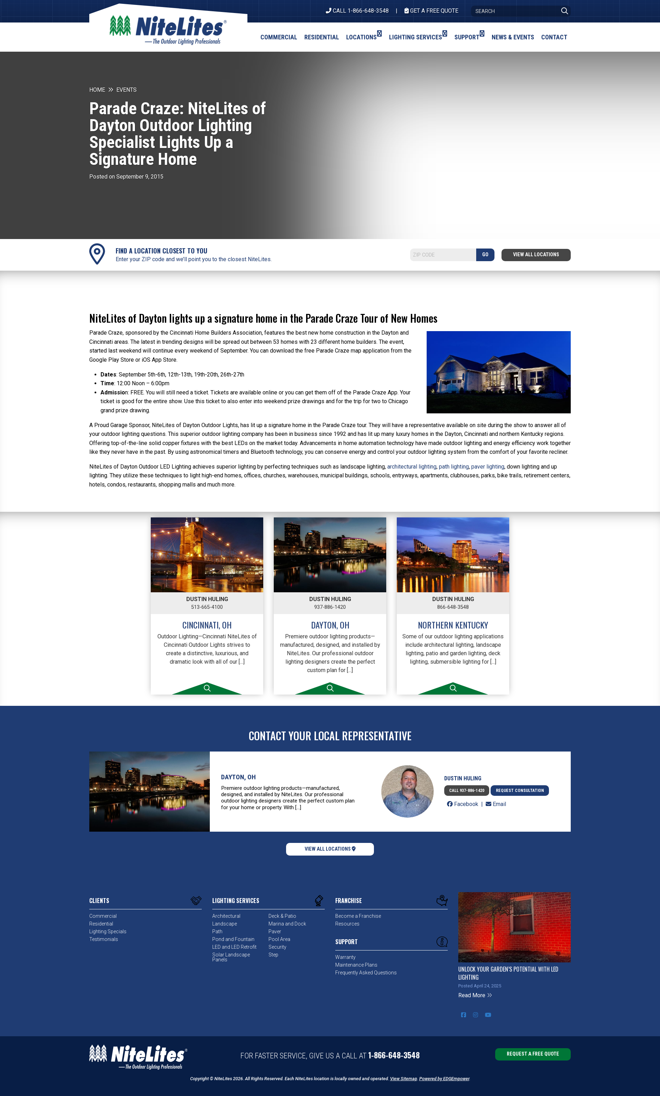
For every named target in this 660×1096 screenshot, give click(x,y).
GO (485, 255)
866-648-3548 (453, 607)
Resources (347, 924)
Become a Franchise (358, 916)
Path (217, 931)
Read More (475, 995)
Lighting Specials (108, 931)
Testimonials (103, 939)
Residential (101, 924)
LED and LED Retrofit (234, 947)
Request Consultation (520, 790)
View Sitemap (403, 1078)
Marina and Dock (287, 924)
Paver (274, 931)
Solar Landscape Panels (231, 957)
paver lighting (487, 466)
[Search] (521, 11)
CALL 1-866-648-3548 (357, 10)
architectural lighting (411, 466)
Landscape (224, 924)
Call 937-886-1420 (466, 790)
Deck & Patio (282, 916)
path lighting (454, 466)
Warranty (345, 957)
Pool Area (279, 939)
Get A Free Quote (431, 10)
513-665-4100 (207, 607)
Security (277, 947)
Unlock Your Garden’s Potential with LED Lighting (508, 973)
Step (273, 955)
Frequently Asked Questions (366, 972)
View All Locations (536, 255)
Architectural (226, 916)
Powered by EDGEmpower (444, 1078)
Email (496, 804)
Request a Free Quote (533, 1054)
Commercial (103, 916)
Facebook (463, 804)
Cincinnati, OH (207, 624)
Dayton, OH (330, 624)
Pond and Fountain (233, 939)
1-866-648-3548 (394, 1054)
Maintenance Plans (356, 965)
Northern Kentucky (453, 624)
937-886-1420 (330, 607)
